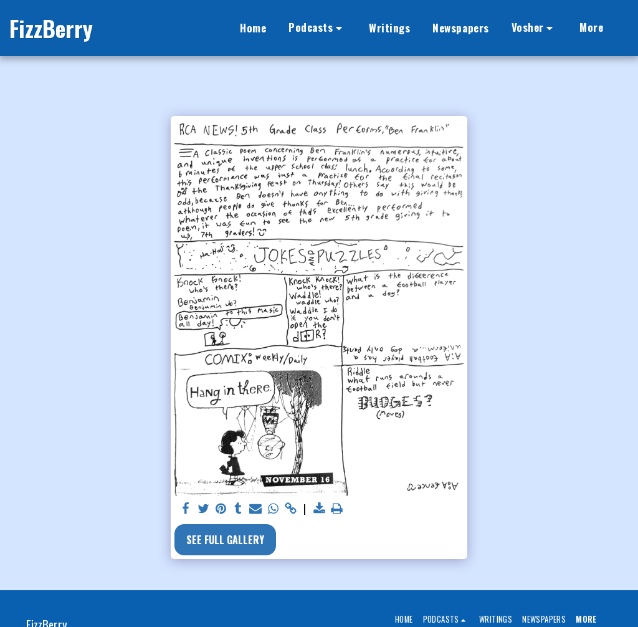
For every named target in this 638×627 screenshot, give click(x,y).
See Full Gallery (225, 539)
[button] (317, 28)
